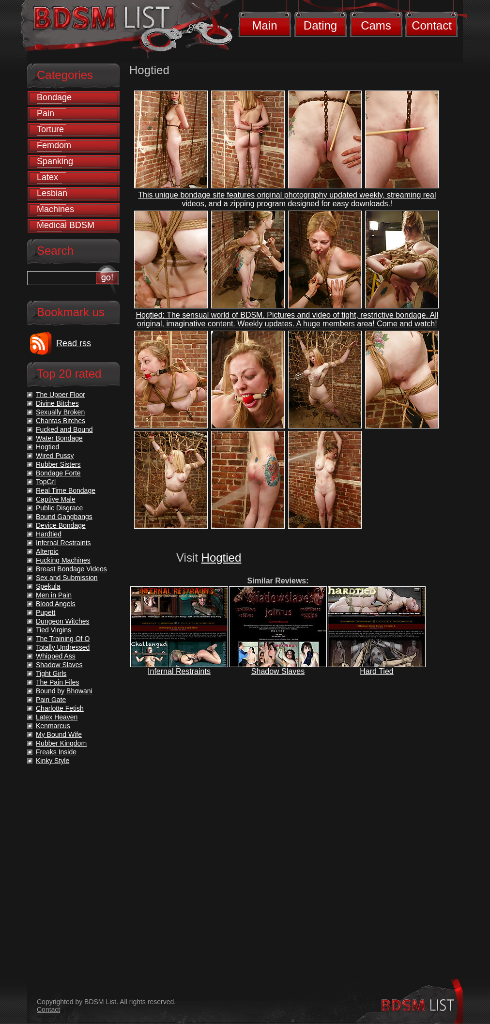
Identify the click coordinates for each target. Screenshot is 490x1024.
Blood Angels (56, 604)
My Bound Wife (59, 734)
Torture (50, 129)
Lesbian (52, 193)
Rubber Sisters (58, 464)
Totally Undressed (63, 647)
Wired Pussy (55, 455)
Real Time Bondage (65, 490)
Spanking (55, 161)
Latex (47, 177)
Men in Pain (54, 595)
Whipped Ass (56, 656)
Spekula (48, 586)
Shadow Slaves (278, 671)
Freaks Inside (56, 752)
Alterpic (47, 551)
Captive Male (56, 499)
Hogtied (221, 557)
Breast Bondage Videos (71, 569)
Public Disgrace (59, 508)
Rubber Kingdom (61, 743)
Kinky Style (52, 760)
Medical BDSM (65, 225)
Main (264, 25)
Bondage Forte (58, 473)
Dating (320, 25)
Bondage (54, 97)
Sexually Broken (60, 412)
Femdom (54, 145)
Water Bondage (59, 438)
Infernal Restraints (179, 671)
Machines (55, 209)
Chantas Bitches (60, 421)
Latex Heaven (56, 717)
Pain (45, 113)
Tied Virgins (53, 630)
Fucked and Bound (64, 429)
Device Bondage (61, 525)
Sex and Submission (67, 577)
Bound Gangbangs (64, 516)
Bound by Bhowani (64, 691)
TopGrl (46, 482)
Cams (376, 25)
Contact (432, 25)
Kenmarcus (53, 726)
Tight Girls (51, 673)
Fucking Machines (63, 560)
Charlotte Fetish (60, 708)
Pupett (45, 612)
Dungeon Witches (63, 621)
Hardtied (48, 534)
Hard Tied (376, 671)
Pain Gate (51, 699)
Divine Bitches (57, 403)
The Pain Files (57, 682)
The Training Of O (63, 638)
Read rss (73, 343)
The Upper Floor (60, 394)
